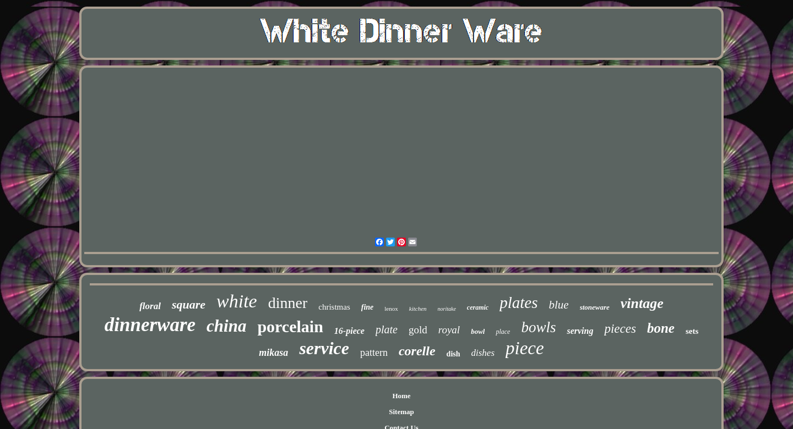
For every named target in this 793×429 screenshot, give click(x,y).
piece (525, 348)
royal (449, 330)
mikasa (273, 352)
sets (692, 331)
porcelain (290, 326)
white (236, 301)
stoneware (595, 307)
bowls (538, 327)
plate (387, 329)
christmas (334, 306)
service (324, 348)
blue (558, 304)
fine (367, 307)
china (226, 326)
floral (150, 306)
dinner (288, 302)
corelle (417, 351)
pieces (620, 329)
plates (518, 302)
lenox (391, 308)
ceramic (477, 307)
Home (401, 396)
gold (418, 330)
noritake (447, 309)
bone (661, 328)
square (188, 304)
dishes (483, 353)
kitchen (418, 308)
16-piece (349, 331)
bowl (478, 331)
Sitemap (401, 412)
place (503, 332)
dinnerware (150, 325)
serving (580, 331)
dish (453, 354)
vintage (642, 303)
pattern (374, 352)
